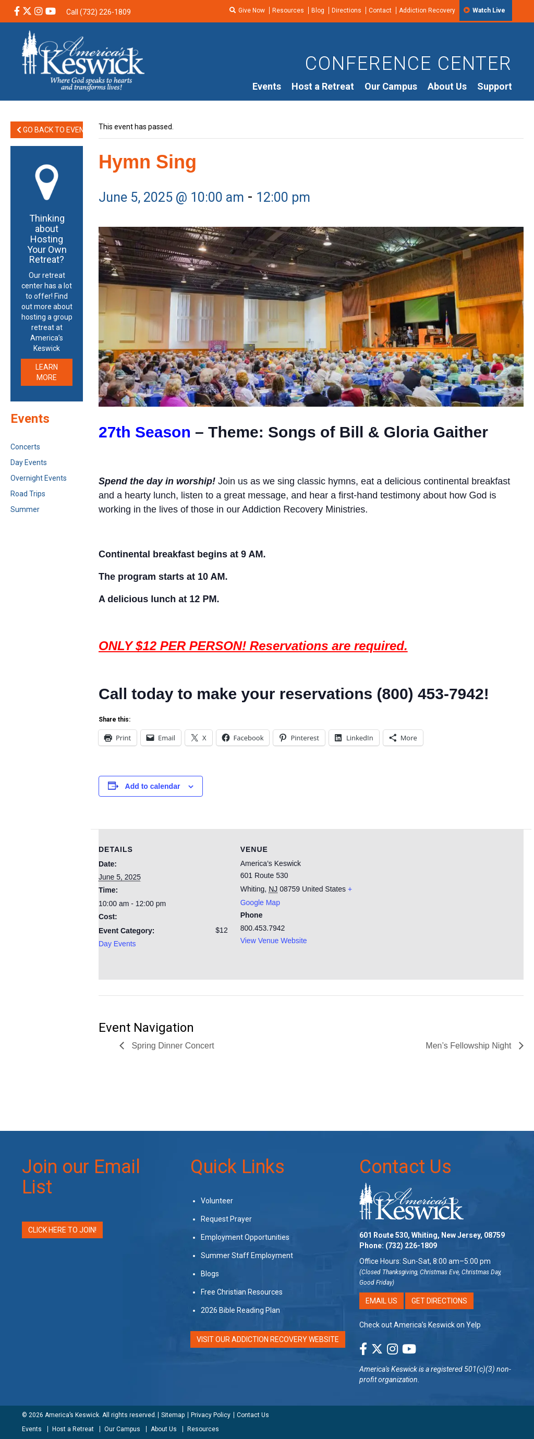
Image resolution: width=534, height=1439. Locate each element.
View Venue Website (273, 940)
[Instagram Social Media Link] (38, 12)
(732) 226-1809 (411, 1245)
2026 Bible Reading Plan (240, 1310)
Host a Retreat (323, 86)
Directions (346, 10)
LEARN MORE (46, 372)
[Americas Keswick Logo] (83, 60)
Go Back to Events (50, 130)
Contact (380, 10)
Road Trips (27, 494)
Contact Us (405, 1167)
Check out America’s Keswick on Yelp (420, 1325)
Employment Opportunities (245, 1237)
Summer (25, 509)
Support (494, 86)
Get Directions (439, 1301)
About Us (447, 86)
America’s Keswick (72, 1415)
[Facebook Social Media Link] (17, 12)
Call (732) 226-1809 (98, 12)
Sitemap (173, 1415)
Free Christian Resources (242, 1292)
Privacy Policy (210, 1415)
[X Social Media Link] (27, 12)
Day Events (117, 944)
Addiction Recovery (427, 10)
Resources (288, 10)
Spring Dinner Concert (171, 1045)
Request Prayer (226, 1219)
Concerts (25, 447)
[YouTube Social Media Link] (50, 12)
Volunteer (217, 1201)
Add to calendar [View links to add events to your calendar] (152, 786)
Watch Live (488, 10)
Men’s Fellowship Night (470, 1045)
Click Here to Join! (62, 1230)
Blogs (210, 1274)
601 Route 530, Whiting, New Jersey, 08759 (432, 1235)
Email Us (381, 1301)
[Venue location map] (437, 901)
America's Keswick (388, 1369)
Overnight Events (38, 478)
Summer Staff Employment (247, 1255)
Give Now (251, 10)
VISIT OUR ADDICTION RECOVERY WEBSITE (268, 1339)
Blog (317, 10)
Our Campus (391, 86)
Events (266, 86)
